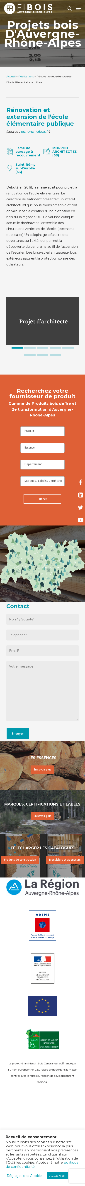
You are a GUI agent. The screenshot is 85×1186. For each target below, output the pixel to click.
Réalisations (26, 76)
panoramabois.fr (35, 132)
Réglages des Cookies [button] (25, 1176)
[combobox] (42, 431)
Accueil (11, 76)
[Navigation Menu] (78, 8)
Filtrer (42, 499)
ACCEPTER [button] (57, 1175)
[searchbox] (42, 431)
